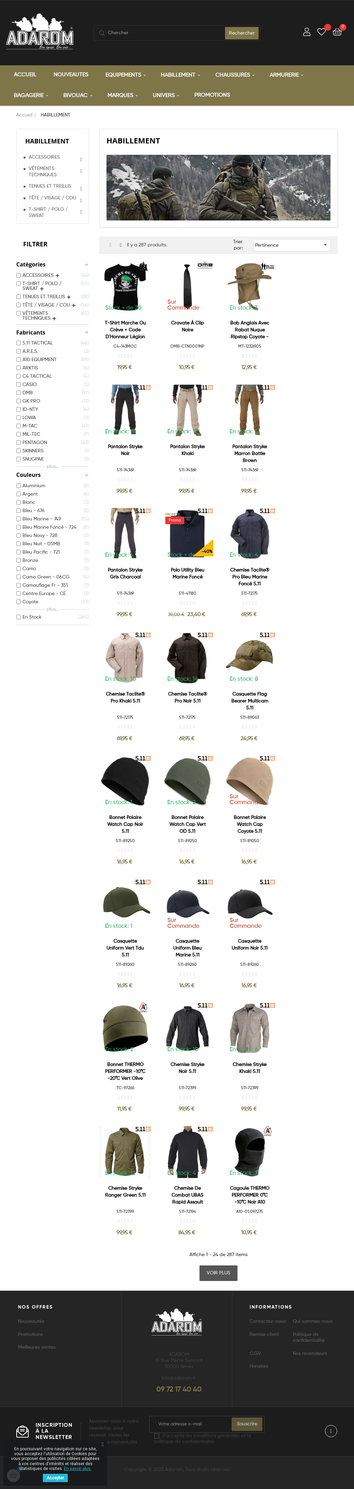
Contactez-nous (268, 1321)
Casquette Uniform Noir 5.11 (250, 945)
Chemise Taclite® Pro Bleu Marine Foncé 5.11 (249, 577)
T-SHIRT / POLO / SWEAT (48, 212)
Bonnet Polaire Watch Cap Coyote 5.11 (250, 824)
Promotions (30, 1334)
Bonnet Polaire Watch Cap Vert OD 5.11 (187, 824)
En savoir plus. (78, 1468)
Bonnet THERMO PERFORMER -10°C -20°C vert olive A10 (125, 1072)
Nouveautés (31, 1321)
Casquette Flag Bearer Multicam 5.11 (249, 701)
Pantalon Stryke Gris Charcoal (125, 573)
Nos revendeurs (310, 1353)
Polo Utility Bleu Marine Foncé (187, 573)
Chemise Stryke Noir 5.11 (187, 1068)
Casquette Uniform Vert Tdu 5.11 (125, 948)
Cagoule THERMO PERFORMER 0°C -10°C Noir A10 (249, 1195)
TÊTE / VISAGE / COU (52, 198)
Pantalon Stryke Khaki (187, 450)
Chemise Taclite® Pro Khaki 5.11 (125, 698)
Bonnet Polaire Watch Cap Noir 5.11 (125, 824)
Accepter (55, 1478)
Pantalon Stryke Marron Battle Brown (249, 453)
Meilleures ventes (37, 1347)
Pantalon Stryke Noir (125, 450)
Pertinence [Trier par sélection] (292, 244)
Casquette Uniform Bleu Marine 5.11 (187, 948)
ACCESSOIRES (44, 157)
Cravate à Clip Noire (187, 326)
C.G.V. (256, 1353)
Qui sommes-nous (313, 1321)
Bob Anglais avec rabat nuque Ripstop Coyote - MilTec (249, 330)
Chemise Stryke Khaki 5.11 (250, 1068)
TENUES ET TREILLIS (50, 186)
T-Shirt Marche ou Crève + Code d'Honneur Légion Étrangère (125, 330)
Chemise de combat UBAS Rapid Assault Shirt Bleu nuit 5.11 (187, 1196)
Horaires (259, 1366)
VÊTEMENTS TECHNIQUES (43, 171)
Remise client (264, 1334)
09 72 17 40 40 (179, 1389)
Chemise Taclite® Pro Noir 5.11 (187, 698)
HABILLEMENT (47, 141)
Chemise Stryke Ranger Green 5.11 (125, 1192)
